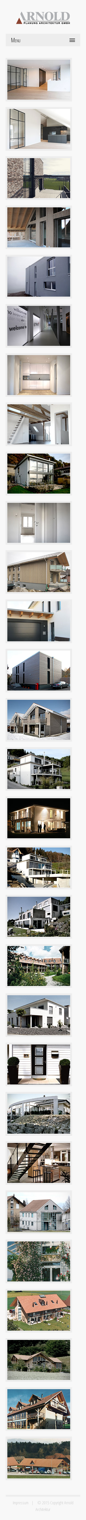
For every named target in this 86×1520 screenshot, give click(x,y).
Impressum (20, 1502)
